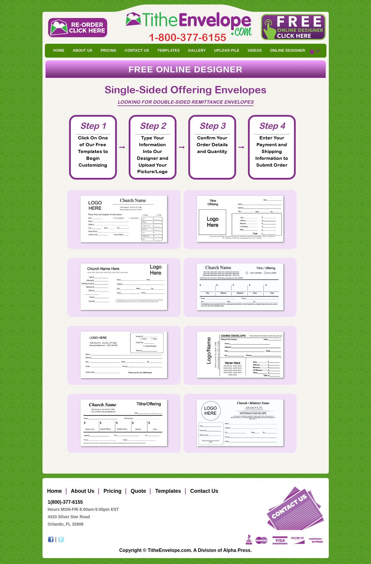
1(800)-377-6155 (65, 502)
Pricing (109, 50)
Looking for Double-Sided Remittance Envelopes (185, 102)
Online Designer (287, 50)
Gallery (197, 50)
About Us (82, 50)
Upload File (226, 50)
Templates (168, 50)
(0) (318, 50)
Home (59, 50)
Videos (255, 50)
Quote (137, 491)
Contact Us (137, 50)
